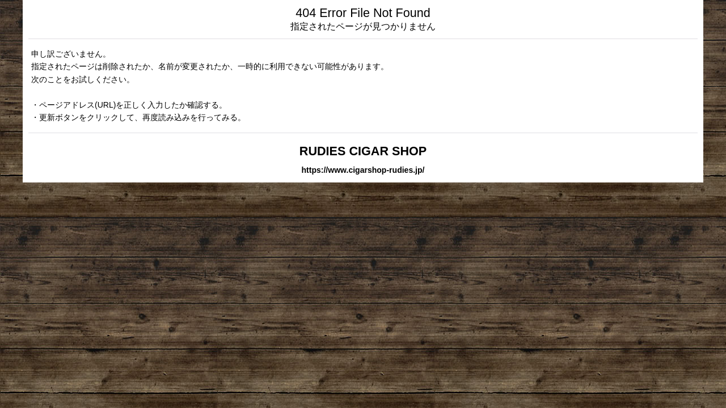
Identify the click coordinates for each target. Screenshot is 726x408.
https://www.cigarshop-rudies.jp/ (363, 170)
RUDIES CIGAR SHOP (363, 151)
